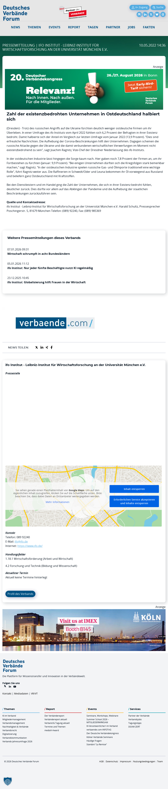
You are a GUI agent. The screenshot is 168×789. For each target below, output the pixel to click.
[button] (7, 781)
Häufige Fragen (94, 740)
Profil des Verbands (20, 594)
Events (54, 27)
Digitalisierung (9, 734)
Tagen (93, 27)
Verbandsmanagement (13, 723)
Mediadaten (21, 693)
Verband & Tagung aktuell (57, 723)
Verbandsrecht (9, 730)
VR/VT (34, 693)
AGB (101, 761)
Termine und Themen (54, 726)
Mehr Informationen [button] (57, 502)
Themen (34, 27)
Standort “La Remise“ (97, 744)
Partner (113, 27)
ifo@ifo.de (21, 541)
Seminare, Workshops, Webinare (102, 715)
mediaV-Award (51, 730)
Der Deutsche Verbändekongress (103, 733)
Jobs (131, 27)
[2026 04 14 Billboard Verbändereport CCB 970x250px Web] (84, 611)
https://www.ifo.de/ (30, 546)
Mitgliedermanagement (13, 719)
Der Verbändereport (54, 715)
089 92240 (23, 537)
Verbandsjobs (135, 719)
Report (74, 27)
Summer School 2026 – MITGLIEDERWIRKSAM (98, 721)
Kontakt (6, 693)
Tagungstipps (134, 723)
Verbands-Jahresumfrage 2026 (17, 741)
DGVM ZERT (134, 726)
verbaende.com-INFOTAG (99, 729)
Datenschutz (112, 761)
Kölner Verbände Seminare (100, 737)
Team (160, 761)
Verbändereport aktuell (55, 719)
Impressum (125, 761)
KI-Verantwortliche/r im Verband (102, 726)
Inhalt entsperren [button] (134, 489)
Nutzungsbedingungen (144, 761)
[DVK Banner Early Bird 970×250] (84, 71)
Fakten (149, 27)
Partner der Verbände (139, 715)
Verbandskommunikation (14, 737)
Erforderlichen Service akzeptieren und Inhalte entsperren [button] (134, 501)
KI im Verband (9, 715)
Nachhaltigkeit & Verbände (15, 726)
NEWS (15, 27)
